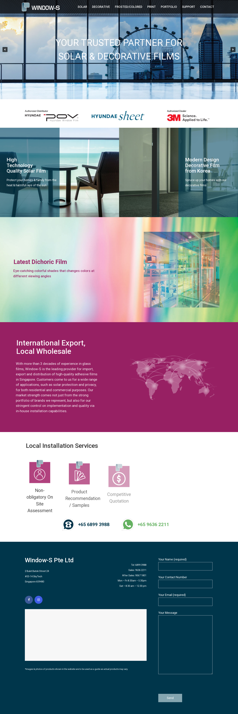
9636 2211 (140, 570)
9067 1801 (140, 575)
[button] (5, 49)
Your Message (185, 642)
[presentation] (183, 685)
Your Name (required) (185, 564)
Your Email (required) (185, 599)
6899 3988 (140, 565)
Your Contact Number (185, 581)
